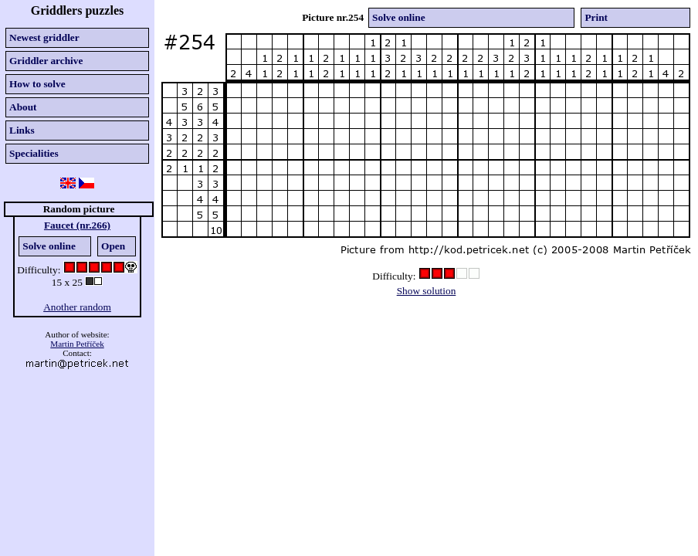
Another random (77, 307)
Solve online (49, 246)
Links (22, 130)
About (23, 107)
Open (113, 246)
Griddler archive (46, 60)
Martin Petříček (76, 343)
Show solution (426, 291)
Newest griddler (44, 37)
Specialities (34, 153)
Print (596, 17)
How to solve (37, 84)
